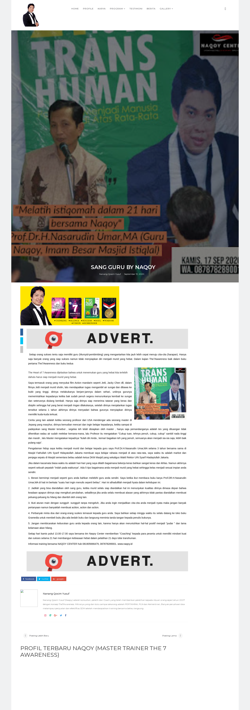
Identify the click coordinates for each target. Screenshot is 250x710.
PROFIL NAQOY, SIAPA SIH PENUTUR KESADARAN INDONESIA (204, 657)
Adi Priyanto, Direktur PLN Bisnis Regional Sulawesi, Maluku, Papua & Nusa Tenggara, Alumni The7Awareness (196, 552)
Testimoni (166, 8)
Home (105, 8)
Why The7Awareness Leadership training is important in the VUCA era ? (197, 507)
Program (146, 8)
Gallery (195, 8)
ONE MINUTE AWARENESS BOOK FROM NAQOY (197, 501)
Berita (181, 8)
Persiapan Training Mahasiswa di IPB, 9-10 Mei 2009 (203, 688)
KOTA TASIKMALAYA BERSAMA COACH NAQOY (195, 513)
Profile (119, 8)
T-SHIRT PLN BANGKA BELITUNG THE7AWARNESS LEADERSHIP (192, 525)
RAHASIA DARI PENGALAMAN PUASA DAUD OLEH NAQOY (202, 614)
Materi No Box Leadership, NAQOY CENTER (201, 582)
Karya (132, 8)
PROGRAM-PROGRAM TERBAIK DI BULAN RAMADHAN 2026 (193, 519)
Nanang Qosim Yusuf (112, 445)
